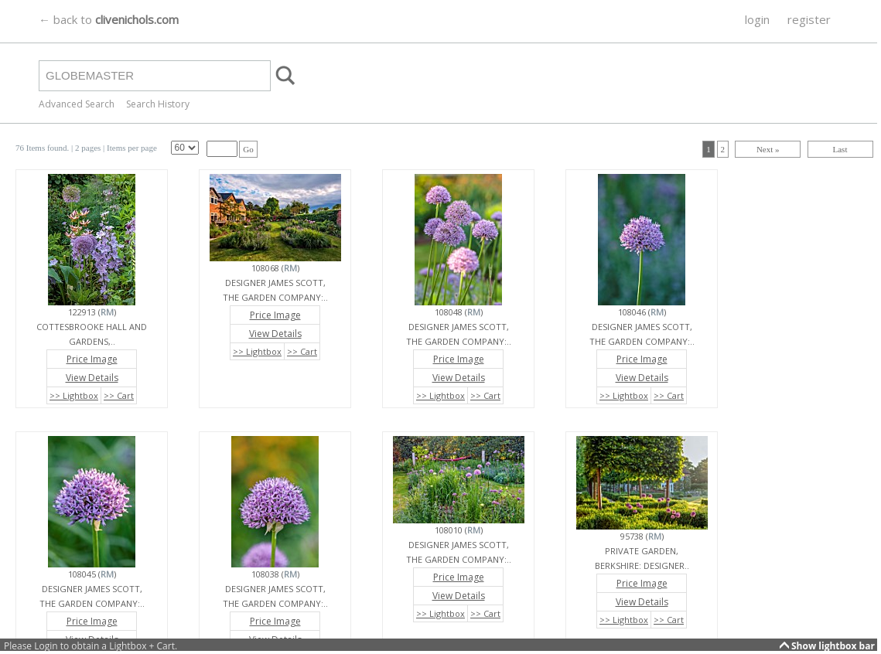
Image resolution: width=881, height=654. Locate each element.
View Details (92, 377)
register (809, 19)
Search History (158, 104)
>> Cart (119, 395)
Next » (768, 149)
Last (840, 149)
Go (248, 149)
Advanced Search (76, 104)
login (757, 19)
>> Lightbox (74, 395)
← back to (109, 19)
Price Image (92, 359)
